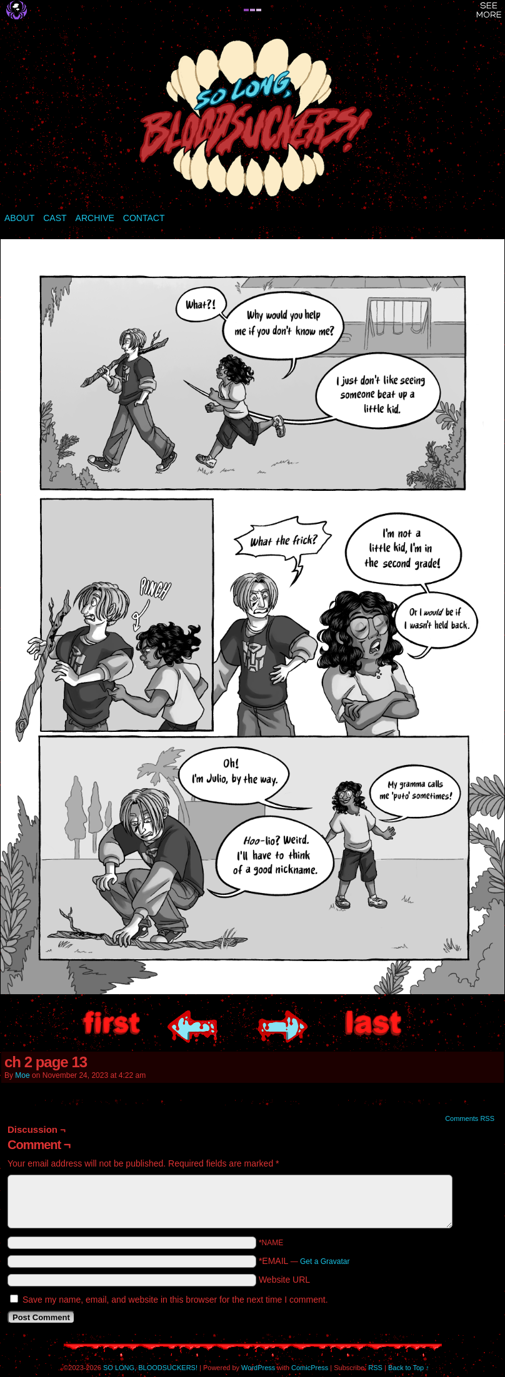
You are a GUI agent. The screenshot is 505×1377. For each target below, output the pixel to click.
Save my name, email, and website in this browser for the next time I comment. (175, 1300)
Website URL (284, 1280)
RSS (375, 1367)
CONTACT (144, 218)
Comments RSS (469, 1118)
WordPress (258, 1367)
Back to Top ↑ (408, 1367)
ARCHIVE (95, 218)
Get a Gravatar (324, 1261)
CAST (54, 218)
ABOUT (19, 218)
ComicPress (309, 1367)
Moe (22, 1075)
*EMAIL (304, 1261)
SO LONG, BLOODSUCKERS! (253, 118)
